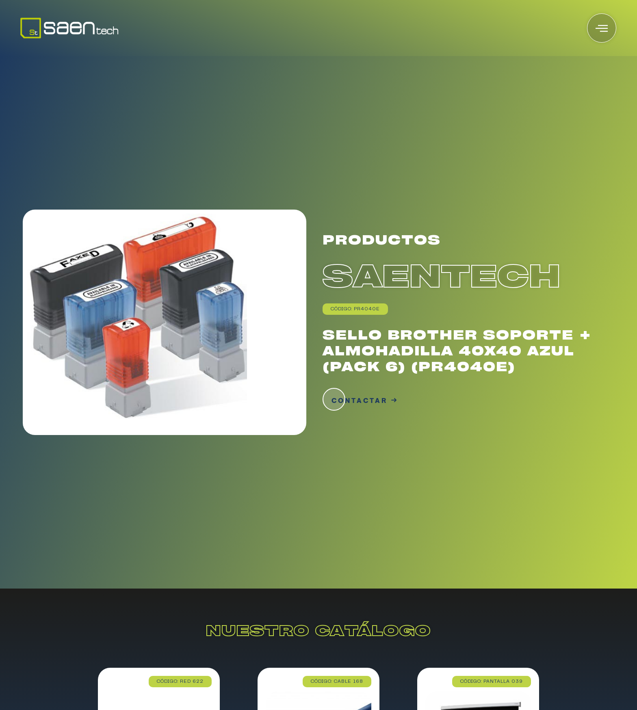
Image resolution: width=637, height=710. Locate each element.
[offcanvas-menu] (601, 28)
